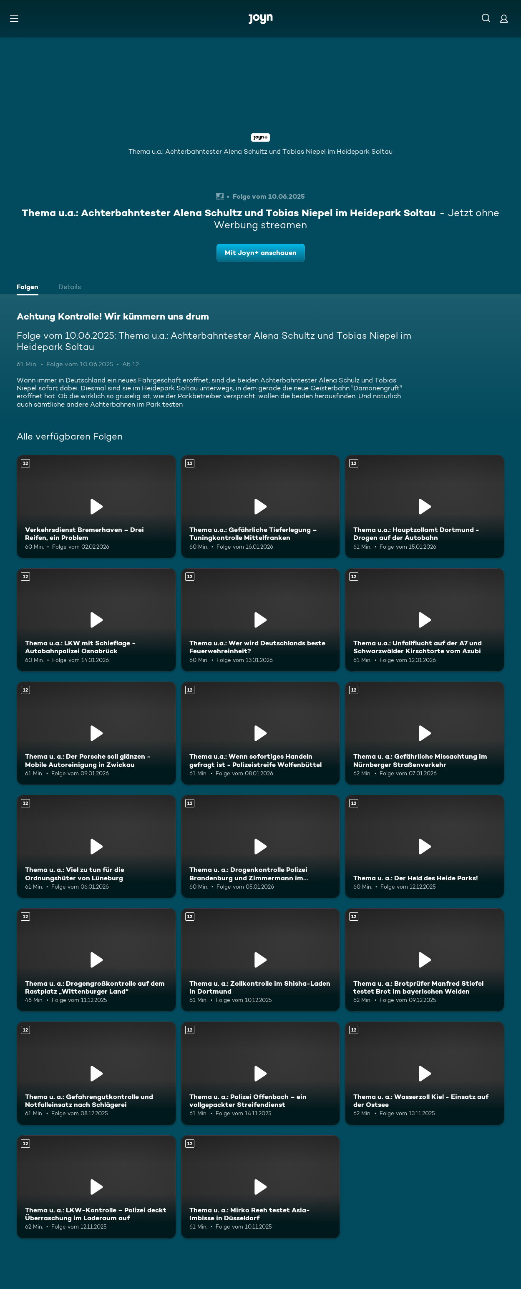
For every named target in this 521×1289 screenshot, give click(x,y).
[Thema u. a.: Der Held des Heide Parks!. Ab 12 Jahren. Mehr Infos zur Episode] (424, 846)
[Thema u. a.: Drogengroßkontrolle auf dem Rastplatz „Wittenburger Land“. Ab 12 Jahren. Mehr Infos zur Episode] (96, 960)
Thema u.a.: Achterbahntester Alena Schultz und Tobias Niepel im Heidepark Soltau (260, 151)
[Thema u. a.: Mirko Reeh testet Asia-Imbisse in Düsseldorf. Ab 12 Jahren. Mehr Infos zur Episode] (260, 1187)
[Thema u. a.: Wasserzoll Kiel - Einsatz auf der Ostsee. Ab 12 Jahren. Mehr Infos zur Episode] (424, 1073)
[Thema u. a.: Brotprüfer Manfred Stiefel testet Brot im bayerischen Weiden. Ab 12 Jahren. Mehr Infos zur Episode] (424, 960)
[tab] (29, 287)
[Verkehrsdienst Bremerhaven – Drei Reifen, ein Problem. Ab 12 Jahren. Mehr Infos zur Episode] (96, 506)
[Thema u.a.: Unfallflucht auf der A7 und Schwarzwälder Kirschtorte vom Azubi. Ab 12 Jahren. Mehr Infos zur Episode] (424, 620)
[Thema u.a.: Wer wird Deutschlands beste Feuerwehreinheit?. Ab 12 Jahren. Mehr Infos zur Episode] (260, 620)
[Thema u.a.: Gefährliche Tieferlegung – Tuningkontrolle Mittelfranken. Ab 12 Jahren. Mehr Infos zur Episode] (260, 506)
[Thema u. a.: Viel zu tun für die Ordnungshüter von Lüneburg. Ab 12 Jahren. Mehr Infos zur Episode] (96, 846)
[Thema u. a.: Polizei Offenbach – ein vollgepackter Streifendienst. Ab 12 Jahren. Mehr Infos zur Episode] (260, 1073)
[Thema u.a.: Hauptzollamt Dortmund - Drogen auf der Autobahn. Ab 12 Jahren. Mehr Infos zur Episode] (424, 506)
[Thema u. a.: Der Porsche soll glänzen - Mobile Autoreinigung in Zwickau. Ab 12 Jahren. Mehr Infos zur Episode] (96, 733)
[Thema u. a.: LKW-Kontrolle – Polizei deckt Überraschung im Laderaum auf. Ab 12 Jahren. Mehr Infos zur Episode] (96, 1187)
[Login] (504, 18)
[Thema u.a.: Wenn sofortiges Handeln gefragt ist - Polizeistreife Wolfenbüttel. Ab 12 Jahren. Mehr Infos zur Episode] (260, 733)
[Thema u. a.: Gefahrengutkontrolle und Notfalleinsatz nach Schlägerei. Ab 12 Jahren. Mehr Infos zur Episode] (96, 1073)
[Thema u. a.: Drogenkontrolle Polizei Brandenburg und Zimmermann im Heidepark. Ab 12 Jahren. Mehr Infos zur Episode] (260, 846)
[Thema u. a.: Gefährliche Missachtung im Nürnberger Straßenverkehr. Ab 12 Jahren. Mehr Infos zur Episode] (424, 733)
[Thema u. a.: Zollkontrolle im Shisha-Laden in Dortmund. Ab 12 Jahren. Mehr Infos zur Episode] (260, 960)
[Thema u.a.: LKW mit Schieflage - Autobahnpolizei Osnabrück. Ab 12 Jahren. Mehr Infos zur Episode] (96, 620)
